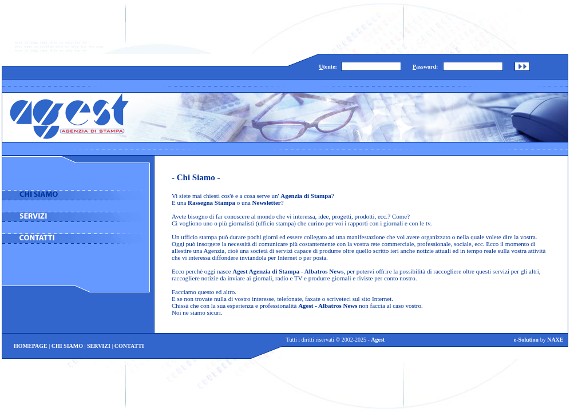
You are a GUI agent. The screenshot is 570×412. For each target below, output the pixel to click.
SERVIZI (98, 346)
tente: (328, 67)
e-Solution (526, 339)
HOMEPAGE (31, 346)
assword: (425, 67)
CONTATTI (129, 346)
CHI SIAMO (67, 346)
